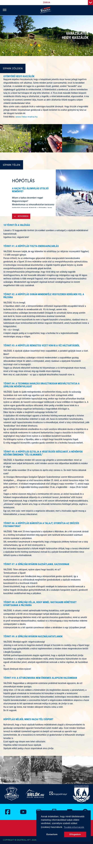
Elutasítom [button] (51, 834)
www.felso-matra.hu (26, 116)
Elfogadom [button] (75, 834)
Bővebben (21, 216)
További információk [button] (74, 827)
